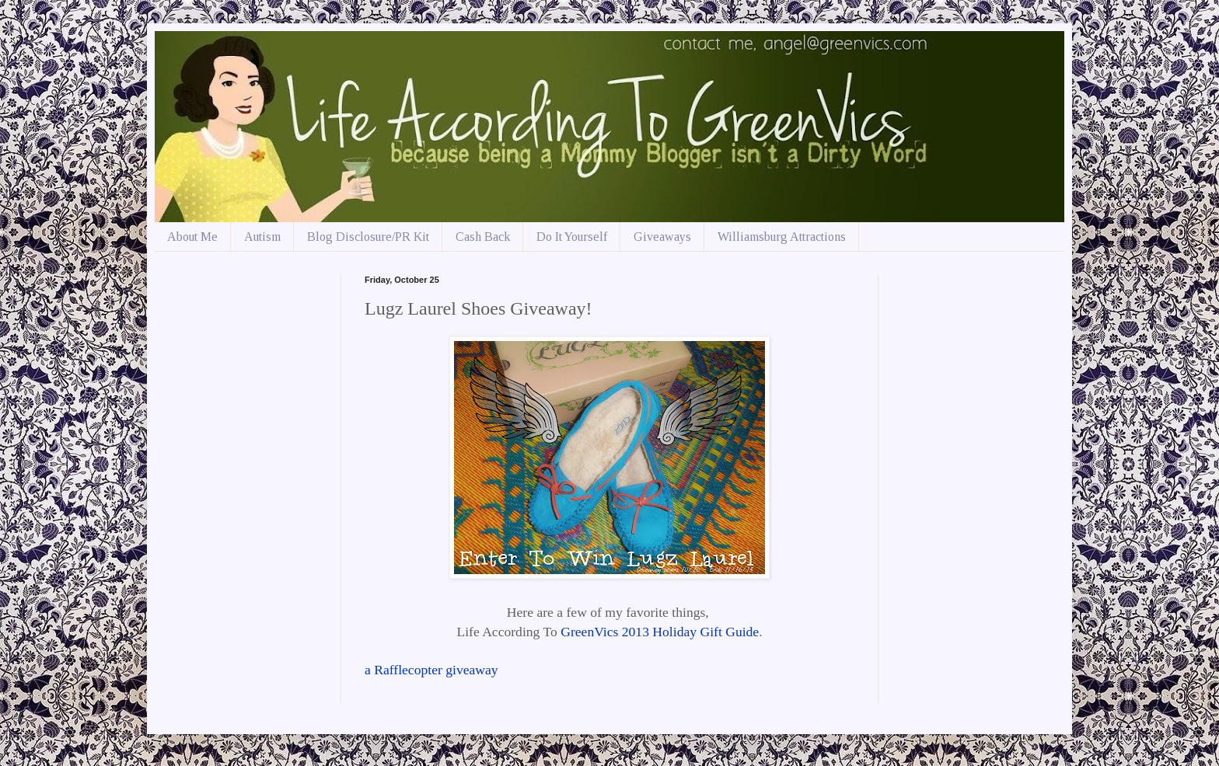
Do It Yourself (571, 236)
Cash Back (483, 236)
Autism (262, 236)
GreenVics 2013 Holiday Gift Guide (660, 631)
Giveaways (662, 236)
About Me (192, 236)
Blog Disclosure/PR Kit (368, 236)
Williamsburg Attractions (782, 236)
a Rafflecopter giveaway (431, 669)
